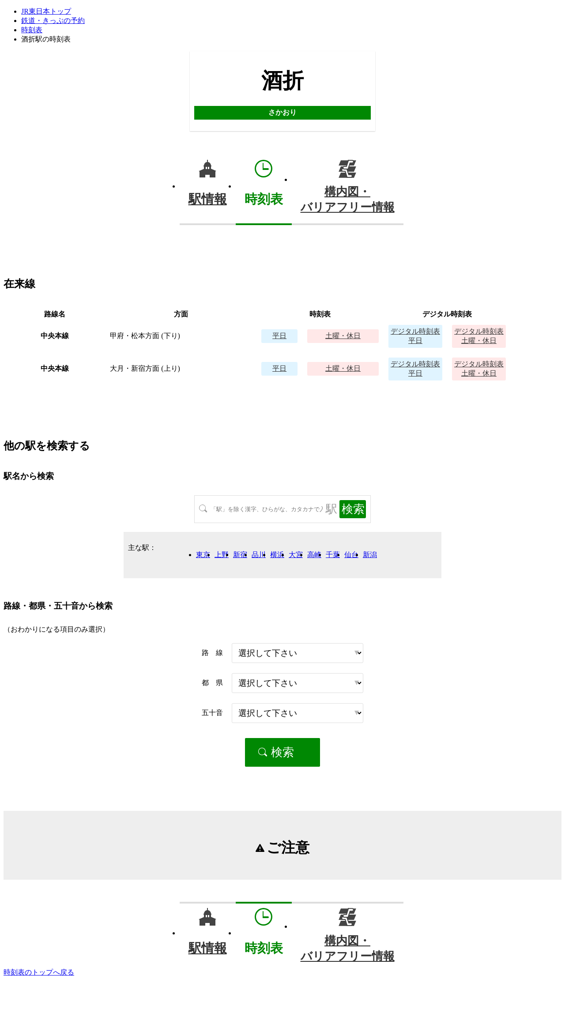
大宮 (296, 554)
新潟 (370, 554)
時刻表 (31, 30)
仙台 (351, 554)
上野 (222, 554)
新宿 (240, 554)
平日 (279, 335)
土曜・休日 (343, 335)
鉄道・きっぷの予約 (53, 20)
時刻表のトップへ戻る (39, 972)
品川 (259, 554)
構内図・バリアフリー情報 (348, 199)
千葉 (333, 554)
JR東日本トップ (46, 11)
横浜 (277, 554)
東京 (203, 554)
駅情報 (207, 199)
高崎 (314, 554)
